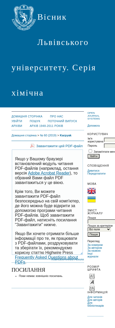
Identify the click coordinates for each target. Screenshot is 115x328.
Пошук (35, 121)
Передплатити (96, 173)
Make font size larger (92, 288)
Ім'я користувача (95, 140)
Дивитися (93, 170)
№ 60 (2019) (48, 135)
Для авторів (94, 300)
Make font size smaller (92, 276)
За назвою (94, 250)
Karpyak (65, 135)
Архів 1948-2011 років (46, 126)
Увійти (17, 121)
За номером (95, 244)
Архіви (17, 126)
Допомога (93, 125)
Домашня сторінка (27, 116)
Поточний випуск (62, 121)
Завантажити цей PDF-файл (59, 146)
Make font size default (92, 282)
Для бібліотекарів (95, 304)
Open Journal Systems (93, 115)
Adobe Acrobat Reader (48, 173)
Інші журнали (92, 255)
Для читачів (94, 297)
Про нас (56, 116)
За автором (94, 247)
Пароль (92, 145)
